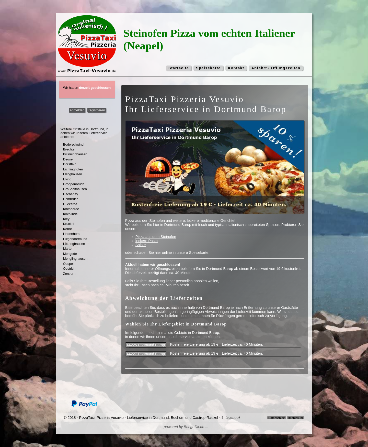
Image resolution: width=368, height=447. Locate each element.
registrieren (96, 110)
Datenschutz (276, 417)
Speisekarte (208, 68)
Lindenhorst (71, 234)
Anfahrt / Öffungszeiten (275, 68)
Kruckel (68, 224)
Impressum (295, 417)
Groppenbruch (73, 184)
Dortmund (96, 129)
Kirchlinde (70, 214)
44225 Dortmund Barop (146, 345)
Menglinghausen (75, 258)
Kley (66, 219)
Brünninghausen (75, 154)
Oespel (68, 264)
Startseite (178, 68)
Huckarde (70, 204)
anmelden (77, 110)
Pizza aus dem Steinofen (155, 237)
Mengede (70, 254)
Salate (140, 245)
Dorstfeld (69, 164)
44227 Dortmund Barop (146, 354)
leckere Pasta (146, 241)
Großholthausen (75, 189)
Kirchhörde (71, 209)
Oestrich (69, 268)
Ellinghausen (72, 174)
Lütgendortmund (75, 239)
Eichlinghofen (73, 169)
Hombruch (70, 199)
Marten (68, 248)
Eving (67, 179)
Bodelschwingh (74, 144)
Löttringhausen (74, 244)
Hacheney (70, 194)
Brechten (69, 149)
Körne (67, 229)
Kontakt (236, 68)
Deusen (69, 159)
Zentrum (69, 274)
